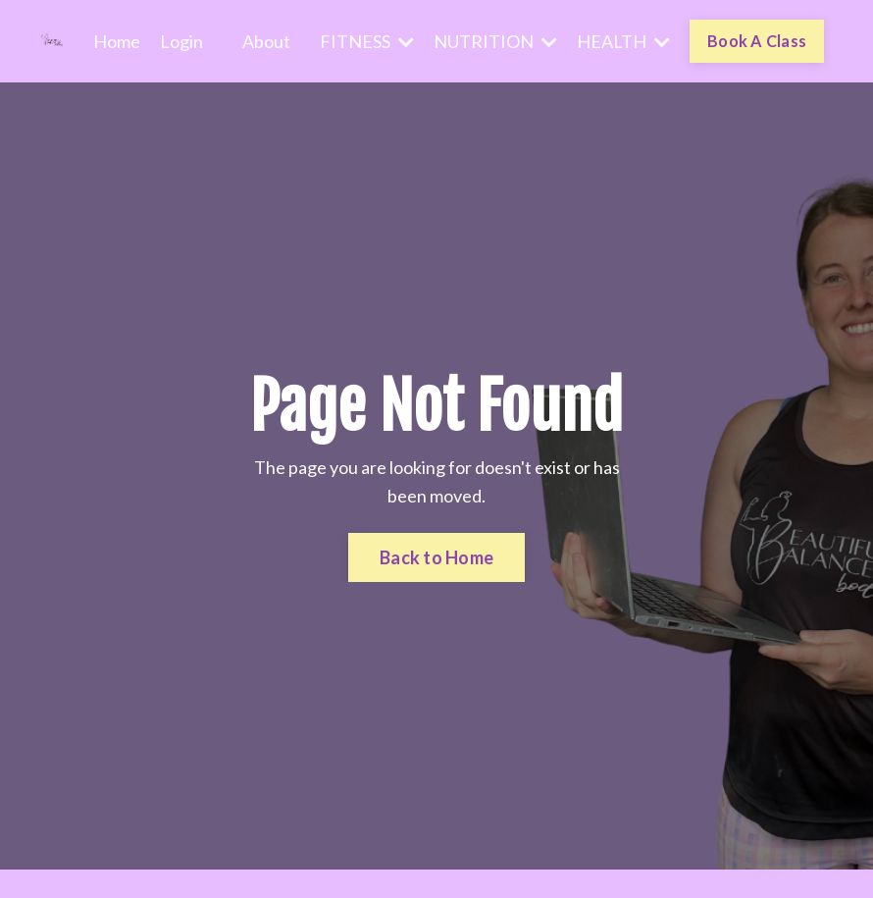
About (266, 41)
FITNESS (367, 41)
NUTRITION (495, 41)
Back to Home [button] (436, 557)
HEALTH (623, 41)
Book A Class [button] (756, 40)
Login (181, 41)
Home (116, 41)
